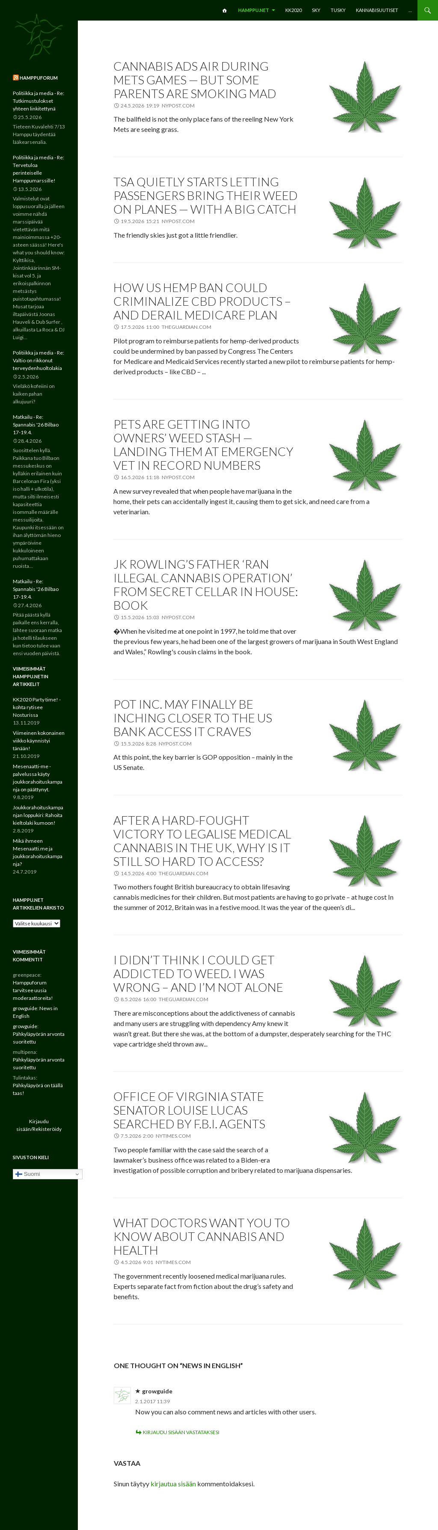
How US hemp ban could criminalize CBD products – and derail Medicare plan (202, 301)
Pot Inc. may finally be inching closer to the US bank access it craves (192, 718)
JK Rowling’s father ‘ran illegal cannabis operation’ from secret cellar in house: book (205, 584)
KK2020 (293, 10)
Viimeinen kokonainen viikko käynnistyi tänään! (39, 741)
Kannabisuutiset (377, 10)
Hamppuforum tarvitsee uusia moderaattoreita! (33, 990)
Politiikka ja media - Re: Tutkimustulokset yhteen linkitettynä (38, 101)
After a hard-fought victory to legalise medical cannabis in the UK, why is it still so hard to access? (202, 840)
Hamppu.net (253, 10)
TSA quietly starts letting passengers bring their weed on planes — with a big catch (205, 195)
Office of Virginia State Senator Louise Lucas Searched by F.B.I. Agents (189, 1110)
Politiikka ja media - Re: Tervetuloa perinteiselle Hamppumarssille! (38, 169)
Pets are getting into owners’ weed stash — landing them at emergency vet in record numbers (203, 444)
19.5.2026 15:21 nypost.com (158, 221)
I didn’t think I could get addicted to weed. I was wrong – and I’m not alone (198, 973)
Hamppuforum (39, 78)
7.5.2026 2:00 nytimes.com (156, 1136)
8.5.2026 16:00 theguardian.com (164, 999)
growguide (157, 1391)
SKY (316, 10)
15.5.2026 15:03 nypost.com (158, 617)
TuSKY (338, 10)
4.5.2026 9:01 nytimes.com (156, 1262)
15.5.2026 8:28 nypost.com (156, 743)
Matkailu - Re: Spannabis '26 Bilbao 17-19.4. (36, 424)
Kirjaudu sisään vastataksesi (181, 1432)
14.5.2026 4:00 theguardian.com (164, 873)
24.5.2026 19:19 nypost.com (158, 105)
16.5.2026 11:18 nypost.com (158, 477)
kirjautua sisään (173, 1483)
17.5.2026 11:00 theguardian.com (166, 327)
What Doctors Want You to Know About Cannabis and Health (201, 1236)
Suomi (27, 1174)
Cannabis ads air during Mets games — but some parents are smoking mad (194, 80)
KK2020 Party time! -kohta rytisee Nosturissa (37, 707)
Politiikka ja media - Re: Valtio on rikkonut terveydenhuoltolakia (38, 360)
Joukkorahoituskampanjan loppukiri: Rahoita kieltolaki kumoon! (38, 815)
